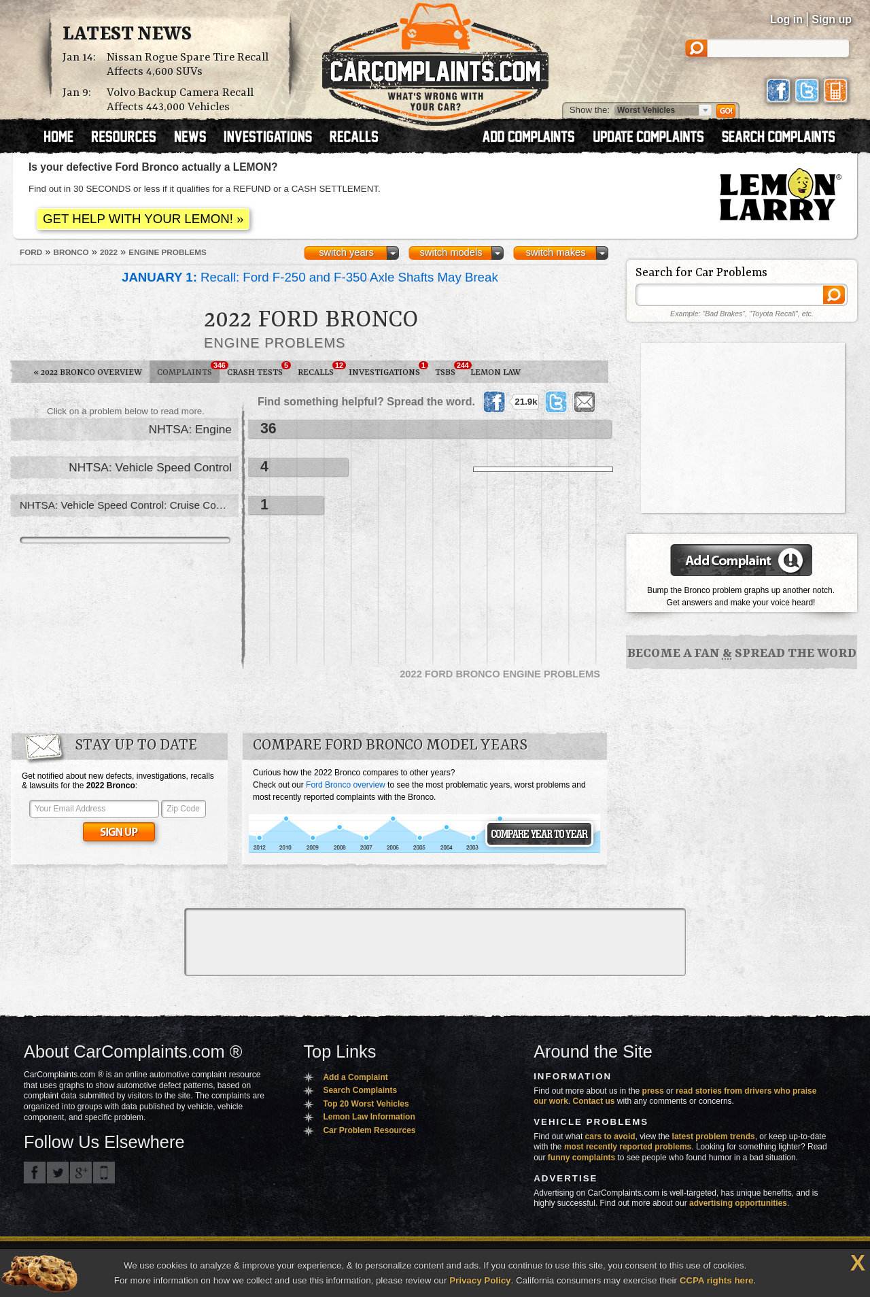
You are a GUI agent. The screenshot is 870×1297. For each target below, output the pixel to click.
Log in (786, 19)
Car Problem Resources (369, 1130)
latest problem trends (713, 1136)
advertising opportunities (738, 1203)
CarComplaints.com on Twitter (58, 1172)
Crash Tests (258, 369)
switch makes (556, 252)
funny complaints (581, 1157)
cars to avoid (610, 1136)
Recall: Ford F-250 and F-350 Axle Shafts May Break (310, 277)
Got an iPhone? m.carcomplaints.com (104, 1172)
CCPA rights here (717, 1280)
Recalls (319, 369)
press (653, 1091)
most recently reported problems (627, 1146)
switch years (346, 252)
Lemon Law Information (369, 1117)
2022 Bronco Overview (87, 372)
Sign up (832, 19)
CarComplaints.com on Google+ (81, 1172)
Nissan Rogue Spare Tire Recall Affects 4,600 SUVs (187, 64)
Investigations (388, 369)
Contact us (594, 1101)
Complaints (188, 369)
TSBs (449, 369)
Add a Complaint (355, 1077)
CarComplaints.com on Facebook (35, 1172)
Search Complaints (360, 1090)
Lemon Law (495, 372)
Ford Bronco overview (345, 785)
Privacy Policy (479, 1280)
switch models (450, 252)
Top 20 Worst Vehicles (365, 1104)
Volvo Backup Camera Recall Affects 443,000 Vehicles (180, 100)
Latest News (127, 35)
